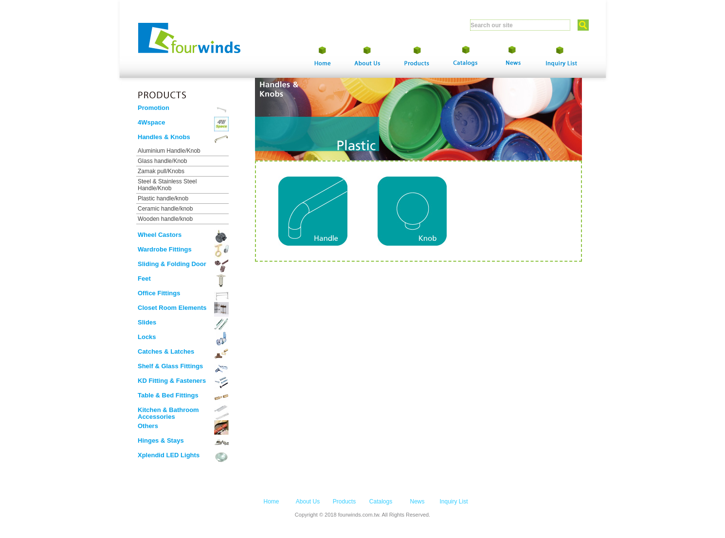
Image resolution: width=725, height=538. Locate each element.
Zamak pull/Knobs (161, 171)
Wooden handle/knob (165, 218)
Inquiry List (453, 501)
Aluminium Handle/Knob (169, 150)
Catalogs (380, 501)
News (417, 501)
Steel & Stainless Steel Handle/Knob (167, 185)
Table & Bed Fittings (168, 395)
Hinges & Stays (161, 440)
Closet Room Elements (172, 307)
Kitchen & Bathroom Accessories (168, 413)
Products (344, 501)
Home (271, 501)
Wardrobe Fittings (165, 249)
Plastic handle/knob (163, 198)
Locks (147, 337)
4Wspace (151, 122)
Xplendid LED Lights (168, 455)
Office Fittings (159, 293)
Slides (147, 322)
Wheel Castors (159, 234)
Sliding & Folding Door (172, 264)
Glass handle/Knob (162, 161)
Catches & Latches (166, 351)
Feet (144, 278)
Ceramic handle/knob (165, 208)
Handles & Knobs (164, 137)
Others (148, 426)
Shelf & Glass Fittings (170, 366)
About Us (308, 501)
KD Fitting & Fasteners (172, 380)
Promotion (153, 107)
